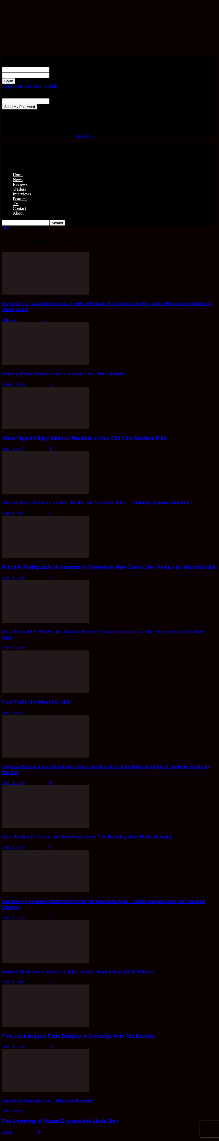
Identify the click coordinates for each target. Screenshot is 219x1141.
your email (58, 101)
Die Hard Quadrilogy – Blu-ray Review (47, 1100)
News (17, 179)
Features (20, 199)
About (18, 213)
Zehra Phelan (13, 384)
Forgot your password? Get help (29, 86)
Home (18, 174)
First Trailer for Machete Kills (36, 702)
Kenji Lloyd (12, 448)
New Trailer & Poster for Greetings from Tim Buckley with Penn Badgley (87, 837)
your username (62, 69)
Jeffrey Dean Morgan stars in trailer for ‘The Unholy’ (63, 374)
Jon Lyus (9, 319)
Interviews (22, 194)
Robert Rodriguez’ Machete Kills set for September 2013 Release (78, 971)
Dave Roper (12, 1111)
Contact (19, 208)
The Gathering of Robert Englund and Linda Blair (60, 1121)
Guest (7, 1131)
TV (15, 203)
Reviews (20, 184)
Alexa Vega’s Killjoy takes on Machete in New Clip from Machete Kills (84, 438)
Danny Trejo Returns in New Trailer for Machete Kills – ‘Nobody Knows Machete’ (97, 502)
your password (62, 75)
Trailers (19, 189)
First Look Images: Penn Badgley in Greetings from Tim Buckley (78, 1036)
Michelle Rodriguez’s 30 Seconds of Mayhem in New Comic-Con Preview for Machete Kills (109, 567)
